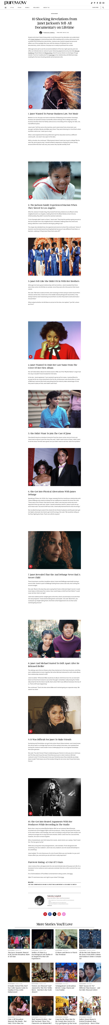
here (71, 873)
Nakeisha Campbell (49, 32)
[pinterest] (30, 107)
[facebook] (50, 914)
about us (46, 7)
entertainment (54, 13)
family (27, 7)
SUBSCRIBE (95, 7)
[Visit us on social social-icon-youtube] (103, 3)
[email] (64, 914)
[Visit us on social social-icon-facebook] (97, 3)
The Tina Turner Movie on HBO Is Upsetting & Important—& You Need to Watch (52, 884)
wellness (36, 7)
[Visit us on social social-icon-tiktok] (92, 3)
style (12, 7)
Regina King (48, 53)
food (19, 7)
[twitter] (54, 914)
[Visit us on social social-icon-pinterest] (94, 3)
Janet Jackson (35, 39)
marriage (52, 55)
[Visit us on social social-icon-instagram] (100, 3)
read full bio (49, 905)
